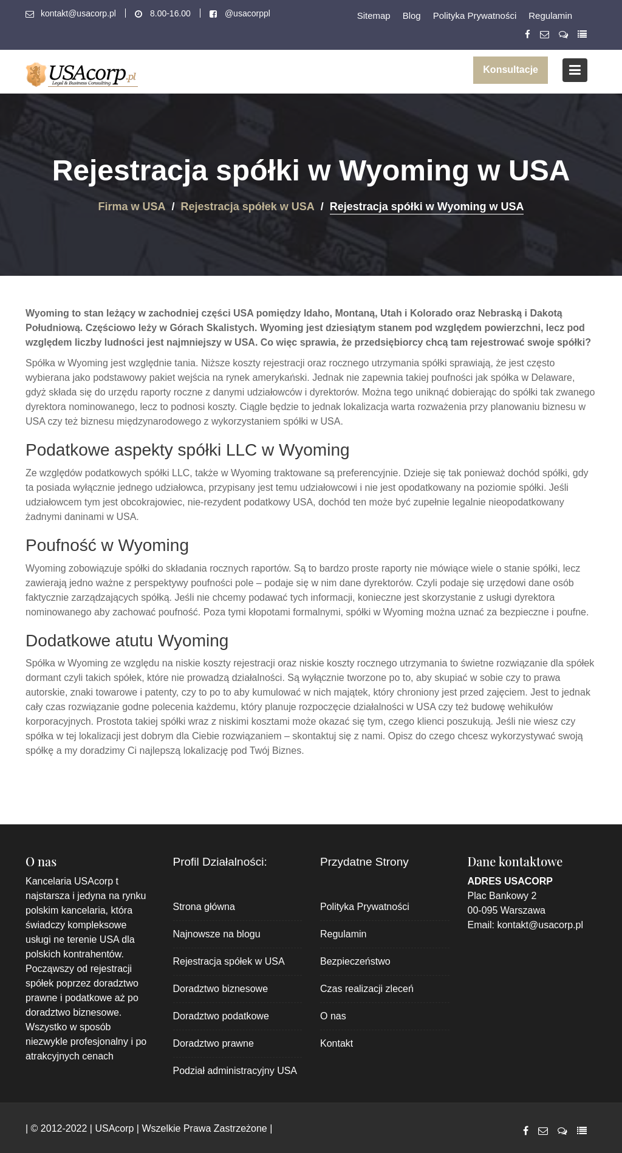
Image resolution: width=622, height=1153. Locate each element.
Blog (412, 15)
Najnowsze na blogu (217, 934)
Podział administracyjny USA (235, 1071)
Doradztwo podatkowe (221, 1016)
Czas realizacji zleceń (367, 989)
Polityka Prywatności (475, 15)
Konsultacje (510, 69)
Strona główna (204, 907)
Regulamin (550, 15)
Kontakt (336, 1043)
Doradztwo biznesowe (220, 989)
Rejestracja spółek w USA (229, 961)
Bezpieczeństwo (355, 961)
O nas (333, 1016)
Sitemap (374, 15)
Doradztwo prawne (213, 1043)
